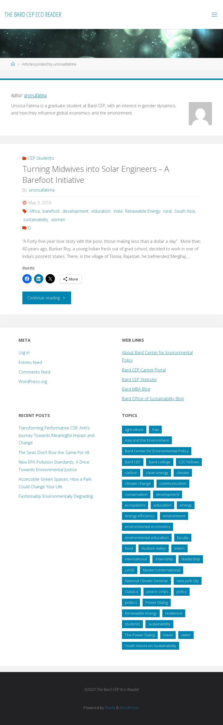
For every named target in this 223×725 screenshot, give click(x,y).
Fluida (109, 707)
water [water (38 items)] (186, 634)
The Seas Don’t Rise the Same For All (54, 452)
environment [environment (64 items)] (174, 515)
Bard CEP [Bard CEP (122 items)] (133, 461)
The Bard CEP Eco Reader (32, 14)
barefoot (51, 211)
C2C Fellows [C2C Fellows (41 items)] (189, 461)
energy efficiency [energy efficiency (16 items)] (139, 515)
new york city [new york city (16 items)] (188, 580)
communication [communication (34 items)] (172, 483)
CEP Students (41, 158)
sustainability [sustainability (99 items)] (159, 623)
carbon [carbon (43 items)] (131, 472)
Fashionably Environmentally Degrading (56, 496)
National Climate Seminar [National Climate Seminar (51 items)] (146, 580)
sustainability (35, 219)
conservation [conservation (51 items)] (136, 494)
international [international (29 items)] (136, 559)
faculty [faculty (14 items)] (182, 537)
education (101, 211)
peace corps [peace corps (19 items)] (157, 591)
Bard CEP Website (139, 379)
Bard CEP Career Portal (144, 370)
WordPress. (130, 707)
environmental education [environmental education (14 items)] (147, 537)
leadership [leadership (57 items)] (190, 559)
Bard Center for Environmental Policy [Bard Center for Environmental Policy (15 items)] (156, 450)
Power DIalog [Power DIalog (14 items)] (156, 602)
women (58, 219)
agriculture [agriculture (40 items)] (134, 429)
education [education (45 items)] (162, 505)
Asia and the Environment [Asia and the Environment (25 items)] (147, 440)
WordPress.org (33, 381)
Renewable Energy (142, 211)
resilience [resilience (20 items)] (173, 613)
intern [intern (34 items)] (179, 548)
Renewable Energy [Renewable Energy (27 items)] (141, 613)
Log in (24, 352)
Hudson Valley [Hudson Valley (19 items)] (153, 548)
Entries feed (30, 362)
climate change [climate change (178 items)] (138, 483)
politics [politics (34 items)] (131, 602)
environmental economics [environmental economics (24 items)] (147, 526)
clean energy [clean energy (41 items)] (157, 472)
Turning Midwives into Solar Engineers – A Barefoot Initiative (95, 174)
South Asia (185, 211)
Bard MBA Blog (136, 389)
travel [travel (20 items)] (168, 634)
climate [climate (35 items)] (183, 472)
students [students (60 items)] (132, 623)
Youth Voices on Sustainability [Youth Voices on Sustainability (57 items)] (150, 645)
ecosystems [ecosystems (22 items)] (135, 505)
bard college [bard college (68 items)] (159, 461)
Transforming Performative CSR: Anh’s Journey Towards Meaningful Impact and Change (56, 435)
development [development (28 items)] (167, 494)
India (118, 211)
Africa (34, 211)
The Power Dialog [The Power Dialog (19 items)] (140, 634)
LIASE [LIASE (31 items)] (129, 570)
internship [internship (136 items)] (164, 559)
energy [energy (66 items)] (186, 505)
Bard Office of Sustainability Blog (153, 398)
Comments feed (34, 372)
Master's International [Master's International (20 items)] (161, 570)
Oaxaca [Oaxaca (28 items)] (131, 591)
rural (167, 211)
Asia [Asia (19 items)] (155, 429)
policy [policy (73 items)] (182, 591)
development (75, 211)
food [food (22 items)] (129, 548)
